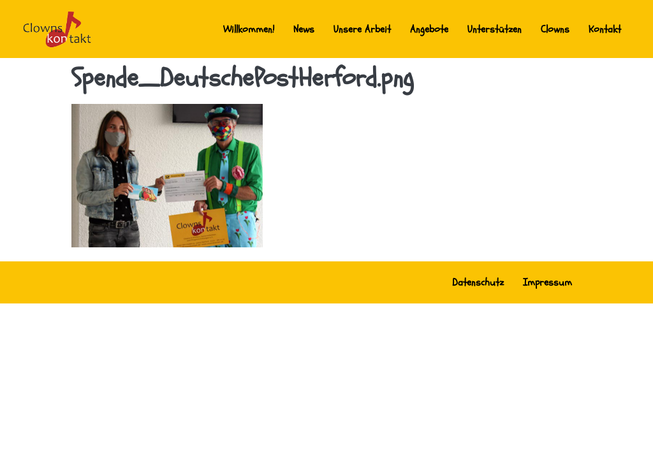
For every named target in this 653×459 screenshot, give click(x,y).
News (303, 29)
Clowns (555, 29)
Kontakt (605, 29)
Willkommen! (248, 29)
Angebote (429, 29)
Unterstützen (494, 29)
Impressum (547, 282)
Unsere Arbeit (362, 29)
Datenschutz (478, 282)
